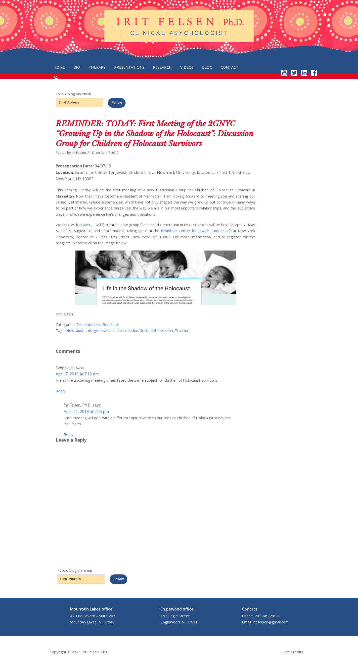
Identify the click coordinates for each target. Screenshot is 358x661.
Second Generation (156, 330)
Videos (187, 67)
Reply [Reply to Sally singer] (60, 390)
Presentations (129, 67)
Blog (207, 67)
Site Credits (293, 651)
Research (162, 67)
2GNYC (85, 224)
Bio (76, 67)
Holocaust (75, 330)
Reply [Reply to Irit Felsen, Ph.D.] (68, 434)
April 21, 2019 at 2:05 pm (86, 411)
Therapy (97, 67)
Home (59, 67)
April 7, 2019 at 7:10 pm (77, 374)
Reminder (111, 324)
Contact (229, 67)
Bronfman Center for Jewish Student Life (196, 230)
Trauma (181, 330)
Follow (117, 102)
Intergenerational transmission (112, 330)
